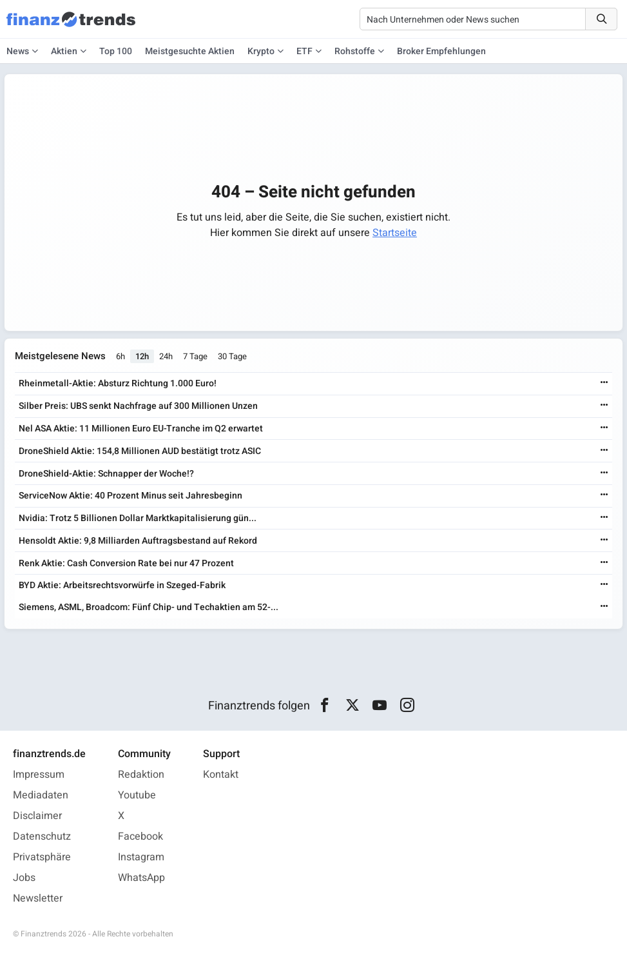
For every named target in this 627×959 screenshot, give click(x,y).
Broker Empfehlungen (441, 51)
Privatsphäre (42, 857)
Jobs (24, 877)
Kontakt (220, 774)
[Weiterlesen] (604, 383)
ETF (304, 51)
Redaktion (141, 774)
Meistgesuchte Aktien (190, 51)
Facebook (140, 836)
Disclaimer (37, 816)
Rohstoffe (354, 51)
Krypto (261, 51)
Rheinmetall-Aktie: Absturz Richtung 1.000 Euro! (118, 383)
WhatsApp (141, 877)
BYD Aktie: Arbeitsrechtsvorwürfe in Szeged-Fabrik (122, 585)
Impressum (38, 774)
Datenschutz (42, 836)
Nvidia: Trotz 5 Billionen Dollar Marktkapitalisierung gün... (137, 518)
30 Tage (232, 356)
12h (142, 356)
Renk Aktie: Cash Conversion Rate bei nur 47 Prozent (126, 563)
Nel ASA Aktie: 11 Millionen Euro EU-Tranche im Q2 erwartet (141, 428)
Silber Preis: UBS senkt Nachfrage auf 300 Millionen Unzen (138, 406)
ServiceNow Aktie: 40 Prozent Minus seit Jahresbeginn (130, 495)
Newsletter (38, 898)
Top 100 (115, 51)
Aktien (64, 51)
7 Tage (195, 356)
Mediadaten (40, 795)
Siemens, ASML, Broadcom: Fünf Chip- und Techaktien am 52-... (148, 607)
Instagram (141, 857)
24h (166, 356)
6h (120, 356)
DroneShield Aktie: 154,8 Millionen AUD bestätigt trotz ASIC (140, 451)
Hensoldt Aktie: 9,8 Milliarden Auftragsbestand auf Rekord (138, 541)
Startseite (394, 233)
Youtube (137, 795)
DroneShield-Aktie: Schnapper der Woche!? (106, 473)
